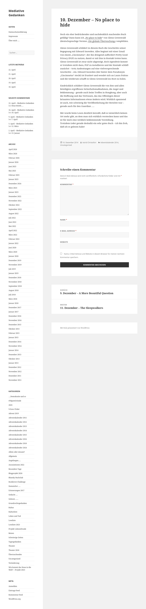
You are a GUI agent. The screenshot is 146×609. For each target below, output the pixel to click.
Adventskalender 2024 (18, 447)
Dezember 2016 (15, 316)
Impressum (13, 36)
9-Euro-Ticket (14, 409)
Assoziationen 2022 (16, 465)
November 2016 (15, 320)
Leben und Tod (15, 516)
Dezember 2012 (15, 367)
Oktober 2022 (14, 205)
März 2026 (13, 153)
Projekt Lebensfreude (17, 529)
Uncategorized (14, 559)
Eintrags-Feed (14, 590)
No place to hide (94, 37)
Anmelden (13, 586)
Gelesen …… (13, 499)
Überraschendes (15, 554)
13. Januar (16, 133)
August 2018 (14, 290)
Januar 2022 (13, 243)
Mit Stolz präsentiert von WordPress (75, 328)
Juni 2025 (12, 166)
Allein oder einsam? (17, 452)
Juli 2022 (12, 218)
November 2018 (15, 282)
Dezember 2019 (15, 260)
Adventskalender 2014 (18, 430)
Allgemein (13, 456)
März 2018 (13, 299)
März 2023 (13, 188)
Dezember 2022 (15, 196)
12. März (15, 126)
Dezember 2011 (15, 376)
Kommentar (67, 184)
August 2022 (14, 213)
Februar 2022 (14, 239)
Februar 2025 (14, 175)
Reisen (11, 533)
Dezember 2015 (15, 324)
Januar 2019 (13, 273)
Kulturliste (13, 512)
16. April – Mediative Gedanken (21, 110)
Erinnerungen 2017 (16, 490)
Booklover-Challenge (17, 482)
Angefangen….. (15, 460)
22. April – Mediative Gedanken (21, 103)
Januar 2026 (13, 162)
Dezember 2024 (15, 183)
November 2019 (15, 265)
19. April (12, 82)
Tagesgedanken (15, 542)
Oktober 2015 (14, 329)
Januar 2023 (13, 192)
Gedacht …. (13, 495)
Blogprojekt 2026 (15, 473)
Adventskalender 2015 (18, 435)
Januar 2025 (13, 179)
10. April (15, 112)
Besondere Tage (15, 469)
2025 (10, 405)
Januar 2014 (13, 350)
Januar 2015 (13, 337)
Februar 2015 (14, 333)
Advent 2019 (14, 413)
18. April (12, 87)
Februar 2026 (14, 158)
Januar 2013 (13, 363)
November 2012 (15, 371)
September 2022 (15, 209)
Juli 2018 (12, 294)
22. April (12, 70)
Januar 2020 (13, 256)
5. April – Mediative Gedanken (21, 123)
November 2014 (15, 346)
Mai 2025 (12, 171)
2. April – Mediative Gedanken (21, 130)
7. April (15, 119)
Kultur (11, 507)
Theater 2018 (14, 550)
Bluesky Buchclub (16, 477)
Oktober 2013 (14, 359)
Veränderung (14, 563)
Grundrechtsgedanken (18, 503)
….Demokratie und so (17, 396)
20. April (12, 78)
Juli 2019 (12, 269)
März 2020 (13, 252)
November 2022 (15, 200)
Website (64, 242)
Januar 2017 (13, 312)
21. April (12, 74)
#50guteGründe (15, 401)
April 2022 (13, 230)
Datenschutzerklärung (18, 32)
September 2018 (15, 286)
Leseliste (12, 520)
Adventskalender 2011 (18, 418)
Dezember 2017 (15, 307)
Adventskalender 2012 (18, 422)
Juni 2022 (12, 222)
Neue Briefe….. (18, 106)
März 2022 (13, 235)
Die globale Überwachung (101, 41)
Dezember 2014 (15, 342)
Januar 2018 (13, 303)
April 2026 (13, 149)
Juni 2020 (12, 247)
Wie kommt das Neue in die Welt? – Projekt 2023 (20, 568)
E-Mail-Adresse (68, 231)
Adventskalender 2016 (18, 439)
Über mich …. (14, 40)
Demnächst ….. (15, 486)
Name (63, 220)
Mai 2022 (12, 226)
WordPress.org (15, 599)
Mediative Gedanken (17, 13)
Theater (12, 546)
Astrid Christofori (89, 142)
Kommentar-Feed (16, 595)
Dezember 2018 (15, 277)
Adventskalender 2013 (18, 426)
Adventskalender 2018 (18, 443)
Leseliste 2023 (14, 524)
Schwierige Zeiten (16, 537)
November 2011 (15, 380)
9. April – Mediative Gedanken (21, 117)
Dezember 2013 (15, 354)
